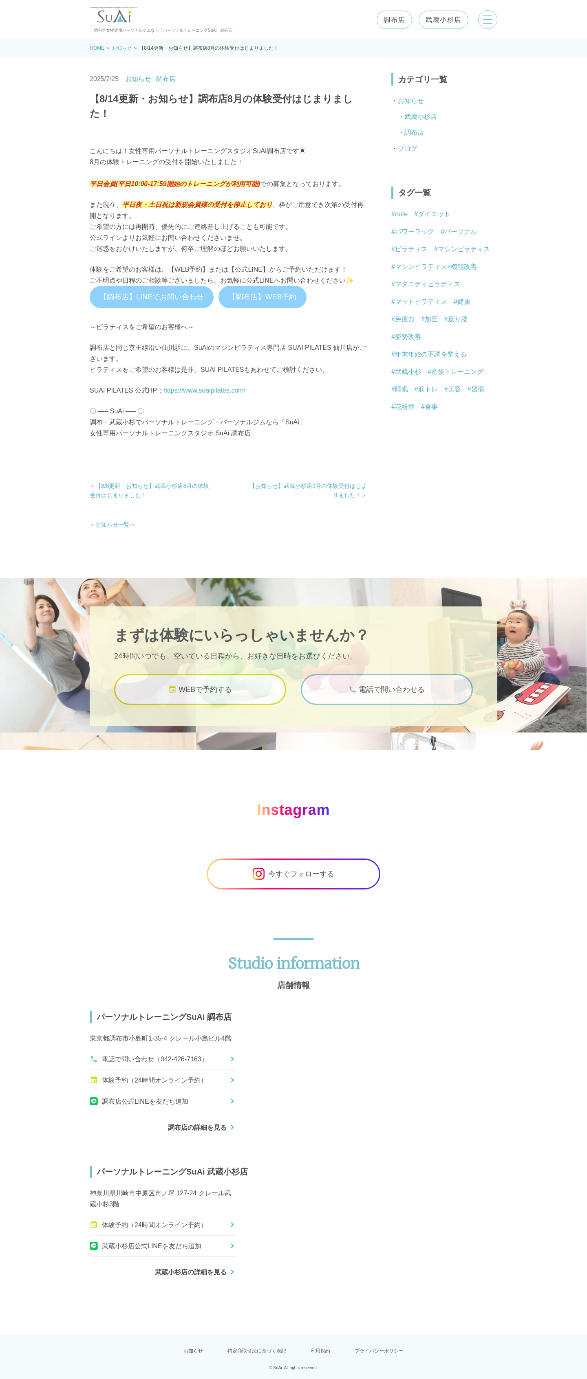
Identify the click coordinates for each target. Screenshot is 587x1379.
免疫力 (405, 319)
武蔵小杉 (408, 371)
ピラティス (411, 249)
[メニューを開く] (487, 19)
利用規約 (320, 1351)
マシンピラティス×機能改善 (436, 266)
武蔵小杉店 (443, 19)
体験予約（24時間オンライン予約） (148, 1080)
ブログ (407, 148)
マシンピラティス (464, 249)
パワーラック (414, 231)
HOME (97, 48)
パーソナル (460, 231)
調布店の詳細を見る (197, 1127)
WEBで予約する (200, 698)
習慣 (477, 389)
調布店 (394, 19)
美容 (454, 389)
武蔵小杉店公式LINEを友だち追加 (145, 1246)
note (401, 214)
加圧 (431, 319)
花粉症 (405, 406)
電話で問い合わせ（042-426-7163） (149, 1059)
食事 (431, 406)
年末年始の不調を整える (431, 354)
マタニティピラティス (427, 284)
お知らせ (122, 48)
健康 (463, 301)
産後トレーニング (457, 371)
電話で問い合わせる (387, 698)
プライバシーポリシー (379, 1351)
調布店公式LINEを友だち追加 (139, 1101)
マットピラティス (421, 301)
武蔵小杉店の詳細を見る (191, 1272)
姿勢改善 (408, 336)
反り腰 (458, 319)
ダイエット (434, 214)
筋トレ (428, 389)
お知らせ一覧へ (115, 524)
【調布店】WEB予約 (262, 297)
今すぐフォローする (293, 874)
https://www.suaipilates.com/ (204, 390)
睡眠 (401, 389)
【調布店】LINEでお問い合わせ (151, 297)
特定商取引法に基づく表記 (256, 1351)
